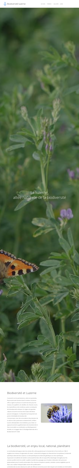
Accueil (43, 4)
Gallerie (56, 4)
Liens (61, 4)
